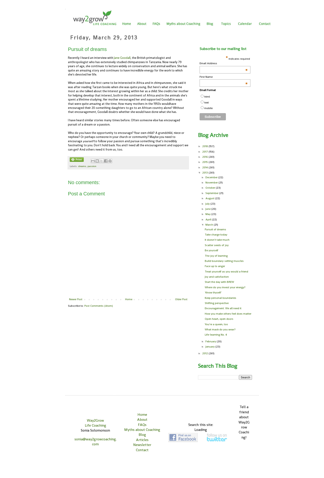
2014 (205, 167)
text (206, 102)
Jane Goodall (122, 58)
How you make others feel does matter (228, 314)
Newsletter (142, 444)
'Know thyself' (213, 292)
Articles (142, 439)
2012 (205, 353)
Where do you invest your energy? (225, 287)
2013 (205, 172)
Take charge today (216, 234)
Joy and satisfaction (217, 277)
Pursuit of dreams (215, 229)
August (210, 198)
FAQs (142, 424)
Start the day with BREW (219, 282)
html (207, 96)
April (208, 219)
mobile (208, 108)
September (212, 193)
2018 (205, 146)
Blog (142, 434)
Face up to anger (215, 266)
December (211, 177)
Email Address (224, 63)
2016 (205, 157)
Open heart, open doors (219, 319)
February (211, 341)
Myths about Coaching (142, 429)
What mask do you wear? (220, 329)
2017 (205, 151)
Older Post (181, 299)
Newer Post (75, 299)
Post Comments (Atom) (98, 306)
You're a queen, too (216, 324)
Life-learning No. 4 (216, 334)
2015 (205, 162)
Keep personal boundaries (220, 298)
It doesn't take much (217, 240)
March (209, 224)
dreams (82, 166)
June (208, 209)
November (211, 182)
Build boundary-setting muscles (224, 261)
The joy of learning (216, 256)
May (208, 214)
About (142, 419)
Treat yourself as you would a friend (226, 271)
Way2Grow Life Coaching (95, 423)
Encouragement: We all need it (223, 308)
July (207, 204)
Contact (142, 450)
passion (92, 166)
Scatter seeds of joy (217, 245)
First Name (224, 77)
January (210, 346)
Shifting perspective (217, 303)
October (210, 188)
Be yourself (211, 250)
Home (128, 299)
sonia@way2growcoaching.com (95, 441)
